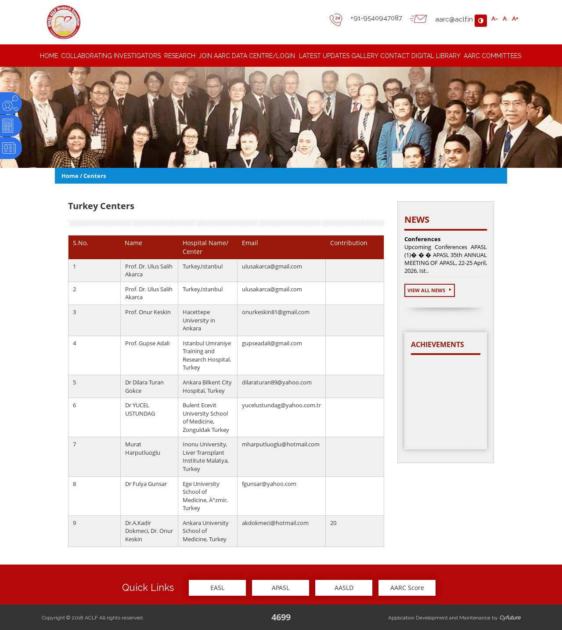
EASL (217, 587)
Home (70, 176)
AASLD (344, 587)
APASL (280, 587)
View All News (429, 290)
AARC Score (407, 587)
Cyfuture (509, 618)
